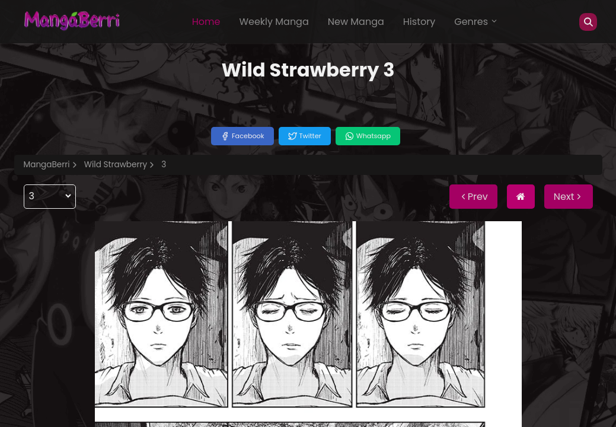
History (419, 21)
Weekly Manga (273, 21)
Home (206, 21)
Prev (473, 196)
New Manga (356, 21)
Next (568, 196)
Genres (476, 21)
